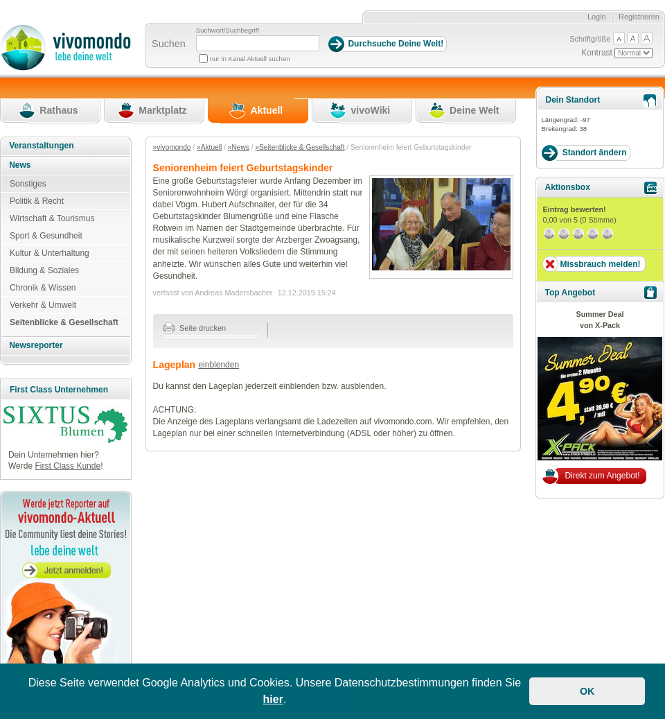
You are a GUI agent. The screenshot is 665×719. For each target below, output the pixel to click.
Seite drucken (195, 328)
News (19, 165)
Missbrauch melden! (600, 264)
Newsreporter (35, 345)
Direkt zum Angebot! (602, 475)
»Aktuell (209, 147)
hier (273, 699)
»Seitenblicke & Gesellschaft (299, 147)
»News (238, 147)
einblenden (218, 365)
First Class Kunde (67, 466)
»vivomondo (172, 147)
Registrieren (639, 16)
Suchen (169, 43)
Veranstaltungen (41, 145)
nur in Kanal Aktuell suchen (250, 58)
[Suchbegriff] (257, 43)
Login (596, 16)
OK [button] (587, 691)
